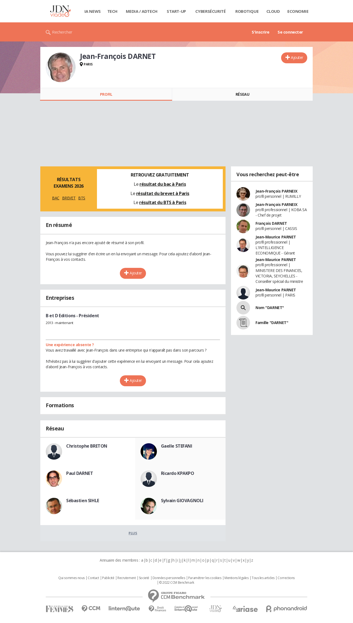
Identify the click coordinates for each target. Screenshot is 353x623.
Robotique (246, 11)
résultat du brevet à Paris (162, 193)
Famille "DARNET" (271, 322)
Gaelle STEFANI (176, 446)
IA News (92, 11)
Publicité (108, 578)
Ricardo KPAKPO (177, 473)
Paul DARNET (79, 473)
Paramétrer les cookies (204, 578)
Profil (106, 94)
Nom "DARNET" (269, 307)
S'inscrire (260, 32)
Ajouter (297, 57)
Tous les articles (263, 578)
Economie (298, 11)
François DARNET (271, 223)
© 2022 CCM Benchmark (176, 583)
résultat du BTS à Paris (162, 202)
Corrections (286, 578)
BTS (81, 197)
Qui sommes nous (71, 578)
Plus (133, 533)
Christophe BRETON (86, 446)
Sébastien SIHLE (82, 501)
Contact (93, 578)
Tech (112, 11)
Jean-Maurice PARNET (275, 236)
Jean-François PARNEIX (276, 191)
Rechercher (62, 32)
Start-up (176, 11)
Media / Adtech (141, 11)
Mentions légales (236, 578)
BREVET (68, 197)
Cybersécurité (210, 11)
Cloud (273, 11)
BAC (55, 197)
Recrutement (126, 578)
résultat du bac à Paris (162, 184)
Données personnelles (169, 578)
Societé (144, 578)
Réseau (242, 94)
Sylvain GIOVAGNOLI (182, 501)
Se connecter (290, 32)
